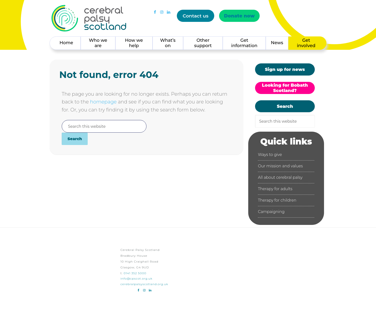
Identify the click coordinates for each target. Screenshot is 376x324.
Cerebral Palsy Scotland (89, 18)
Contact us (195, 16)
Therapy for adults (275, 189)
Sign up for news (285, 69)
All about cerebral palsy (280, 177)
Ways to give (270, 154)
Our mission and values (280, 166)
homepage (103, 102)
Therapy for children (277, 200)
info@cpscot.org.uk (136, 278)
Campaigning (271, 211)
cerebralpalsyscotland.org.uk (144, 284)
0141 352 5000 (135, 273)
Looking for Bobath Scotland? (285, 88)
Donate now (239, 16)
